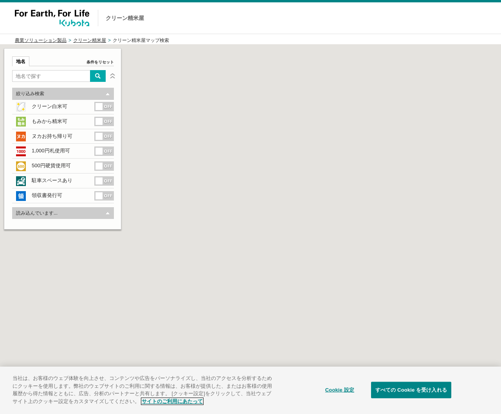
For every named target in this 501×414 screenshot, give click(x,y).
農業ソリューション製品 (41, 40)
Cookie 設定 (339, 396)
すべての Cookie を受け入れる (411, 396)
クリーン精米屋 (89, 40)
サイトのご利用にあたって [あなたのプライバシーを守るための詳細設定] (172, 407)
